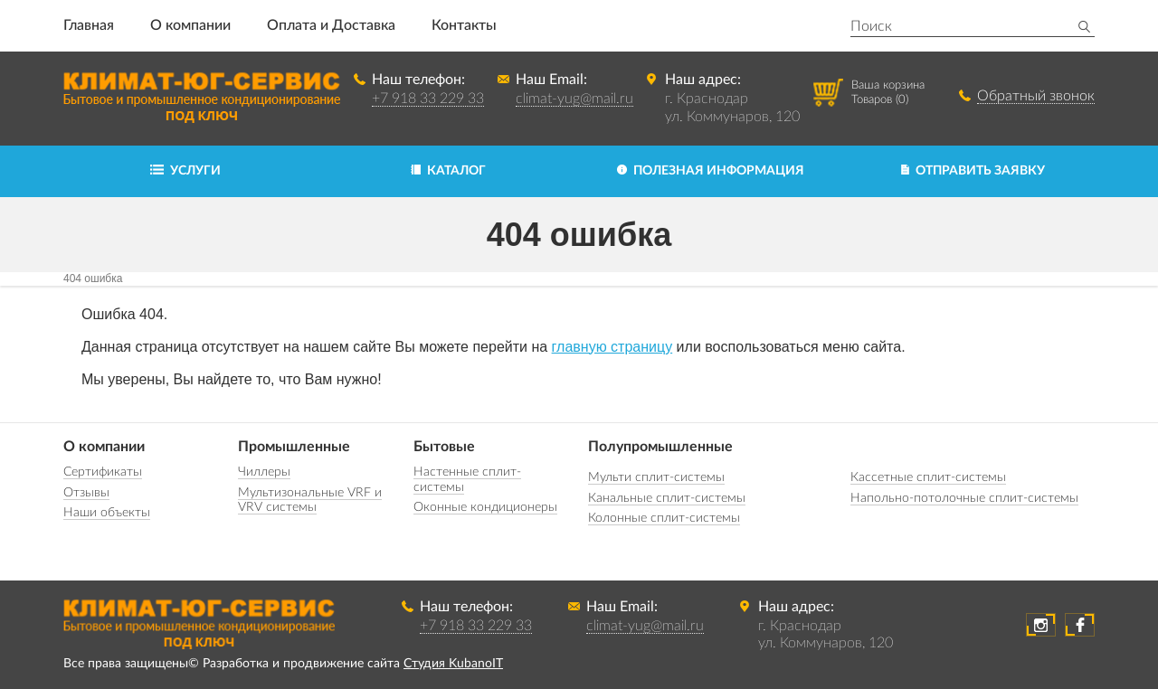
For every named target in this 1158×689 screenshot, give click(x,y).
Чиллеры (264, 472)
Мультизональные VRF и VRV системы (310, 500)
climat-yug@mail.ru (574, 98)
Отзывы (86, 492)
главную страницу (612, 346)
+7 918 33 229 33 (428, 98)
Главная (88, 25)
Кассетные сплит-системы (928, 477)
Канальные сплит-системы (666, 498)
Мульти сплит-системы (656, 477)
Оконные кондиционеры (485, 507)
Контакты (464, 25)
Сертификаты (102, 472)
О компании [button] (190, 25)
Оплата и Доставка (331, 25)
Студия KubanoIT (453, 663)
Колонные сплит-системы (664, 518)
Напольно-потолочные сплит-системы (964, 498)
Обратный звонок (1036, 96)
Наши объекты (106, 512)
